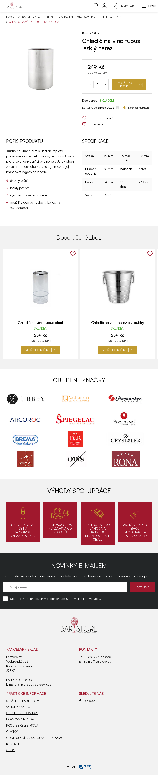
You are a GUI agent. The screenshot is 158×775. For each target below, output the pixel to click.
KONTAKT (12, 744)
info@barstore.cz (99, 661)
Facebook (88, 701)
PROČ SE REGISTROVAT (23, 725)
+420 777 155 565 (98, 657)
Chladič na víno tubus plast (40, 322)
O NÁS (10, 750)
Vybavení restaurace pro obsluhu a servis (91, 17)
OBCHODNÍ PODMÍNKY (22, 713)
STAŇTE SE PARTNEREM (22, 701)
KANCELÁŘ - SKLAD (22, 649)
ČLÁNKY (12, 732)
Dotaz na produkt (97, 124)
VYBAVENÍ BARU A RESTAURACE (37, 17)
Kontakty (88, 649)
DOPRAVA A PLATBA (20, 719)
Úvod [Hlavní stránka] (10, 17)
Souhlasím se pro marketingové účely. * (56, 599)
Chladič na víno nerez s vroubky (117, 322)
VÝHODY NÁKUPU (18, 707)
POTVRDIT (142, 587)
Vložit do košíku (130, 84)
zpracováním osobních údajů (48, 599)
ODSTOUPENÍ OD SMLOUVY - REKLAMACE (35, 738)
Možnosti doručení (136, 107)
